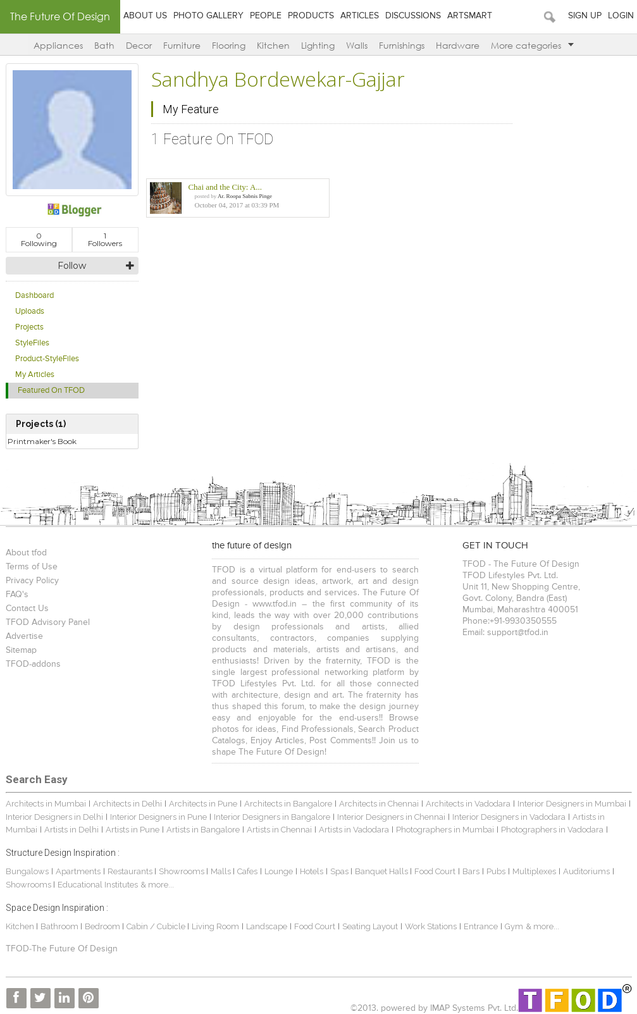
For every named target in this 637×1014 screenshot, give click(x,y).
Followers (105, 239)
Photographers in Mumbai (445, 829)
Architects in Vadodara (468, 803)
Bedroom (103, 926)
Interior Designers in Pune (158, 817)
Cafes (247, 871)
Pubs (495, 871)
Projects (29, 327)
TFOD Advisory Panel (48, 622)
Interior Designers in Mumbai (571, 803)
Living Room (215, 926)
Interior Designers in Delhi (54, 817)
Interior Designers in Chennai (391, 817)
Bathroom (60, 926)
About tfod (26, 552)
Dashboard (34, 296)
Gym (514, 926)
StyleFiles (32, 343)
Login (621, 15)
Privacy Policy (32, 580)
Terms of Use (32, 566)
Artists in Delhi (71, 829)
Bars (470, 871)
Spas (340, 871)
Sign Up (585, 15)
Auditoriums (586, 871)
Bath (104, 45)
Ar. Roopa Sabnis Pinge (245, 196)
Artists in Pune (132, 829)
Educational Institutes (98, 884)
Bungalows (27, 871)
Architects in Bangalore (288, 803)
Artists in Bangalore (203, 829)
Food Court (434, 871)
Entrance (481, 926)
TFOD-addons (33, 664)
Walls (357, 45)
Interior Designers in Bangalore (272, 817)
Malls (222, 871)
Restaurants (131, 871)
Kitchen (273, 45)
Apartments (78, 871)
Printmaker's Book (42, 441)
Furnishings (401, 45)
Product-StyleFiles (47, 359)
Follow (72, 265)
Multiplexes (534, 871)
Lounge (278, 871)
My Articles (34, 375)
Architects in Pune (203, 803)
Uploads (29, 311)
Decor (139, 45)
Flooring (228, 45)
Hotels (311, 871)
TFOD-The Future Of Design (62, 948)
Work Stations (431, 926)
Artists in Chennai (279, 829)
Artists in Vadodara (354, 829)
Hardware (457, 45)
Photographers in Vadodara (552, 829)
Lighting (318, 45)
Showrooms (182, 871)
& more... (157, 884)
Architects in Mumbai (46, 803)
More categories (532, 45)
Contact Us (27, 608)
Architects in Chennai (379, 803)
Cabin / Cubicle (157, 926)
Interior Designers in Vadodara (509, 817)
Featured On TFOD (51, 390)
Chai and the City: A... (225, 187)
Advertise (24, 636)
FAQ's (17, 594)
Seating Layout (370, 926)
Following (39, 239)
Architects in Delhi (127, 803)
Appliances (58, 45)
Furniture (182, 45)
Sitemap (21, 650)
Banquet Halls (382, 871)
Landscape (266, 926)
